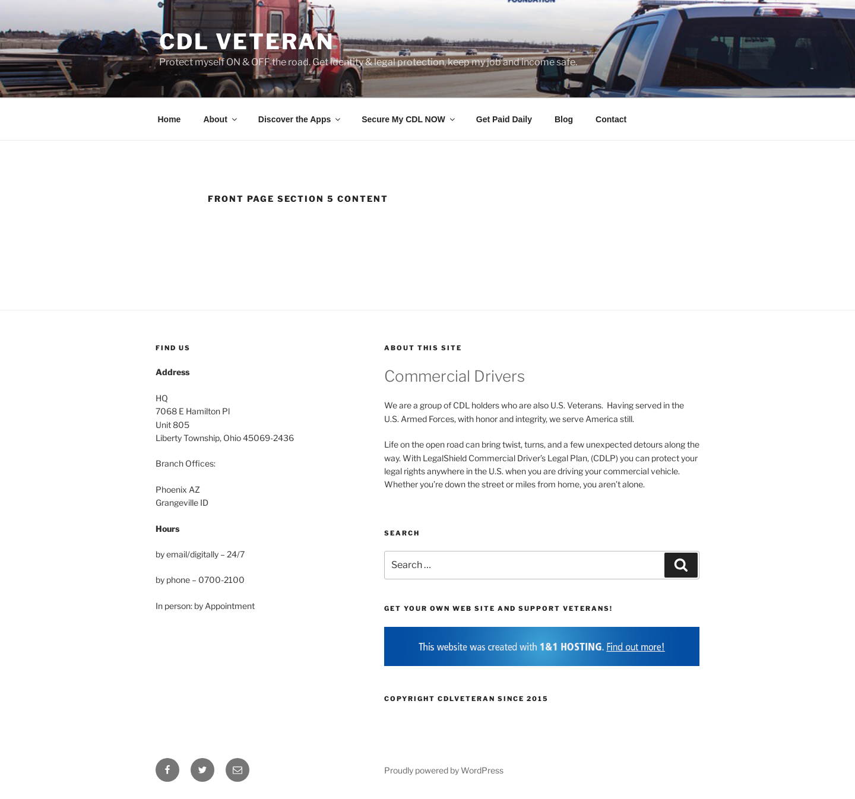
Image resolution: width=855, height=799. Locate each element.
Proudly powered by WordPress (444, 770)
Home (169, 119)
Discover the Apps (300, 119)
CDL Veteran (246, 41)
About (220, 119)
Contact (611, 119)
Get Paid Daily (504, 119)
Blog (564, 119)
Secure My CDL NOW (409, 119)
